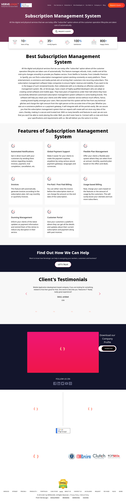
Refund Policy (84, 495)
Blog (104, 5)
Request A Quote (116, 5)
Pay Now (106, 491)
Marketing (76, 497)
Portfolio (43, 491)
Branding (66, 497)
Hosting (86, 497)
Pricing (23, 491)
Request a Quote (63, 31)
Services (6, 491)
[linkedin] (58, 383)
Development (55, 497)
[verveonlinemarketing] (35, 409)
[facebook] (54, 383)
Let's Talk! (63, 264)
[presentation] (26, 294)
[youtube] (66, 383)
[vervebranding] (90, 409)
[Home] (10, 5)
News (61, 491)
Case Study (54, 491)
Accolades (88, 491)
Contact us (78, 491)
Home (49, 5)
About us (68, 491)
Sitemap (15, 491)
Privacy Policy (74, 495)
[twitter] (62, 383)
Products (33, 491)
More (121, 491)
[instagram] (70, 383)
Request (98, 491)
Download (109, 348)
